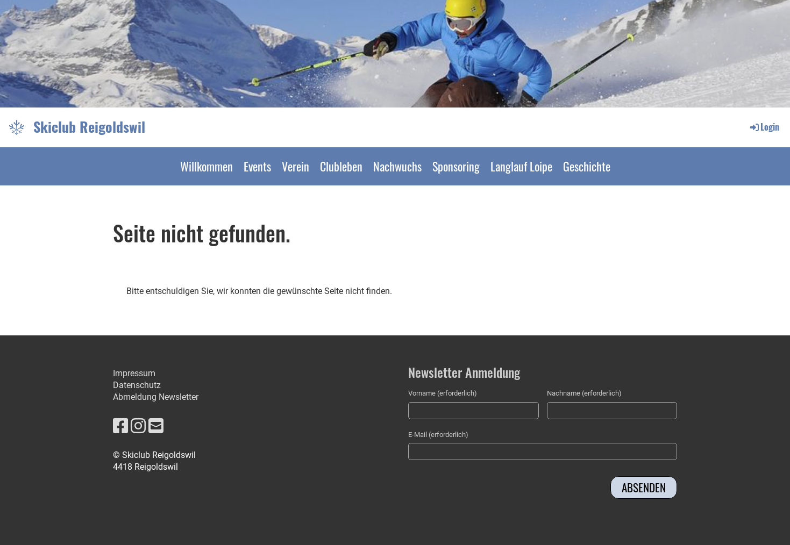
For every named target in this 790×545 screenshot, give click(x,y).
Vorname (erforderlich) (442, 393)
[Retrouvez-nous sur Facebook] (120, 426)
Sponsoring (456, 166)
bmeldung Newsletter (158, 397)
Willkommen (206, 166)
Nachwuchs (397, 166)
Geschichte (586, 166)
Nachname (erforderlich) (584, 393)
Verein (295, 166)
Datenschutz (137, 385)
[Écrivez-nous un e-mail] (155, 426)
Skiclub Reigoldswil (89, 127)
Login (764, 126)
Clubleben (341, 166)
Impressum (134, 373)
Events (257, 166)
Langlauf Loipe (521, 166)
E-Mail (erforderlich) (438, 435)
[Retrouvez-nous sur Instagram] (138, 426)
